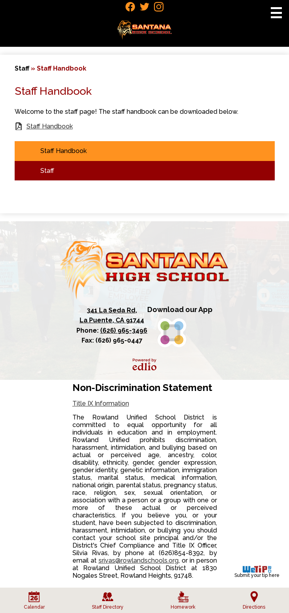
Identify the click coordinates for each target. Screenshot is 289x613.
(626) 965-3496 (123, 330)
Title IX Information (100, 403)
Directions (254, 600)
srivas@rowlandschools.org (139, 560)
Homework (183, 600)
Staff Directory (108, 600)
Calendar (34, 600)
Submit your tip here (256, 571)
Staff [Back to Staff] (22, 68)
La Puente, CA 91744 (111, 314)
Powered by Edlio (144, 364)
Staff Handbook (50, 126)
